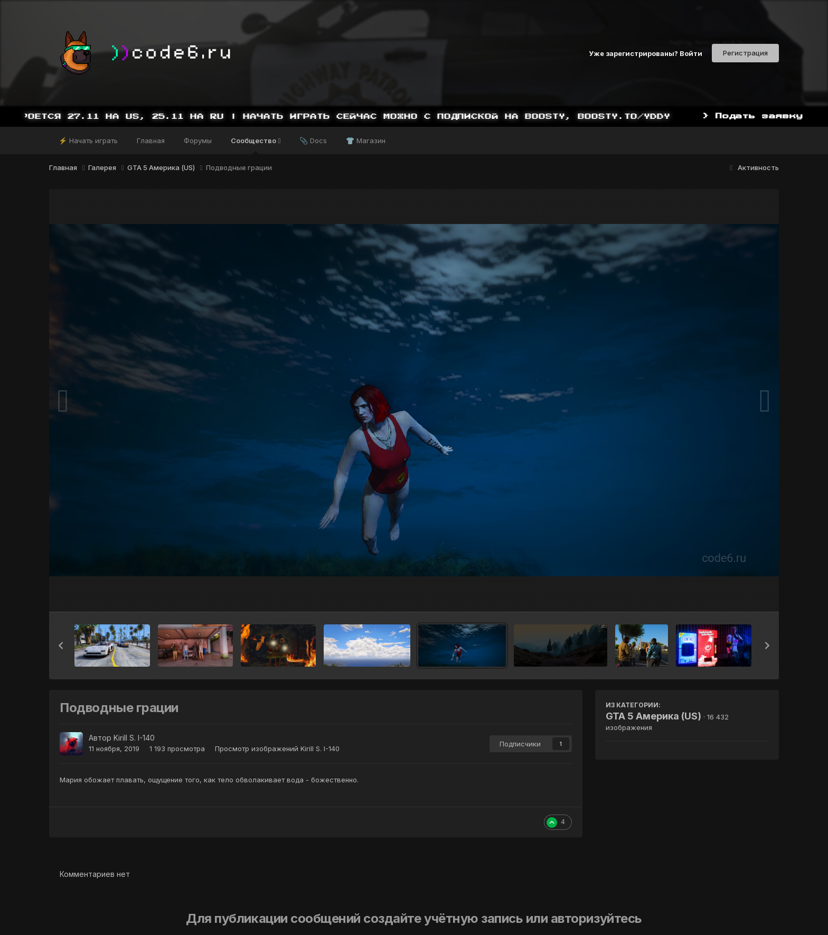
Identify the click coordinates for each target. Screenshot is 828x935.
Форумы (198, 140)
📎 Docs (313, 140)
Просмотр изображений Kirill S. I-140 (277, 748)
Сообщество (255, 145)
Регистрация (745, 53)
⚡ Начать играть (88, 140)
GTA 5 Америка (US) (653, 716)
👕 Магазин (365, 140)
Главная (151, 140)
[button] (60, 645)
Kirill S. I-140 (134, 737)
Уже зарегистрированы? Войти (645, 53)
